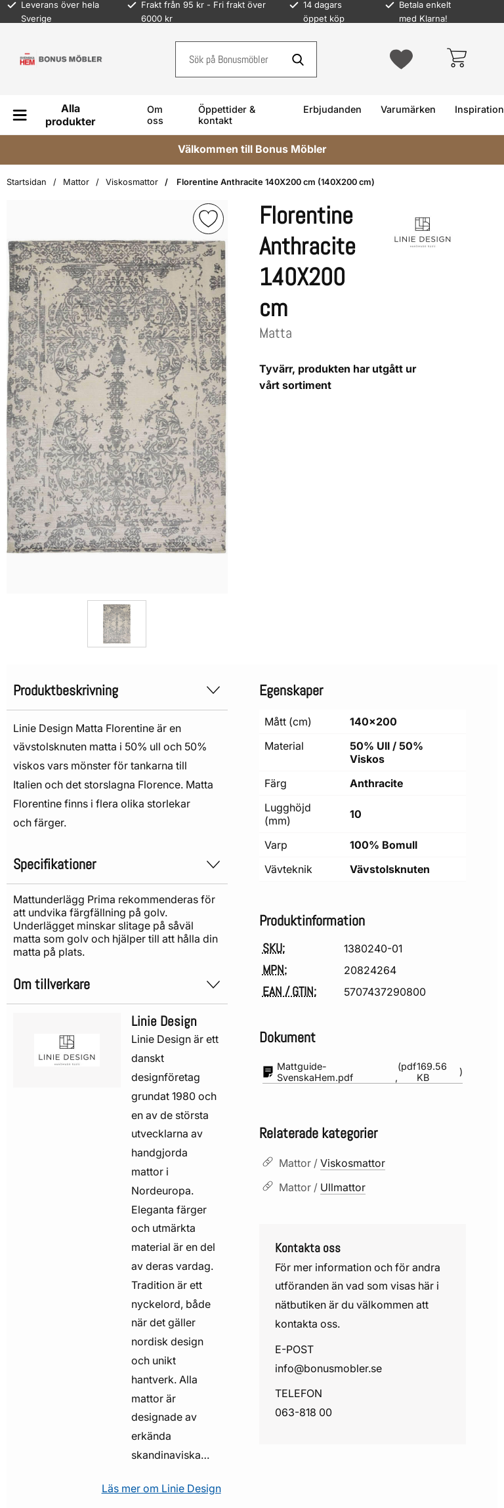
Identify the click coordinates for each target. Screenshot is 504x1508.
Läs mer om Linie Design (161, 1488)
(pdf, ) (362, 1072)
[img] (208, 219)
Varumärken (408, 109)
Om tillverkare (117, 984)
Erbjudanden (332, 109)
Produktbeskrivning (117, 690)
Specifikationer (117, 864)
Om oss (155, 115)
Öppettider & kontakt (226, 115)
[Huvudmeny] (58, 115)
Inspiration (479, 109)
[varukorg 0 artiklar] (456, 59)
